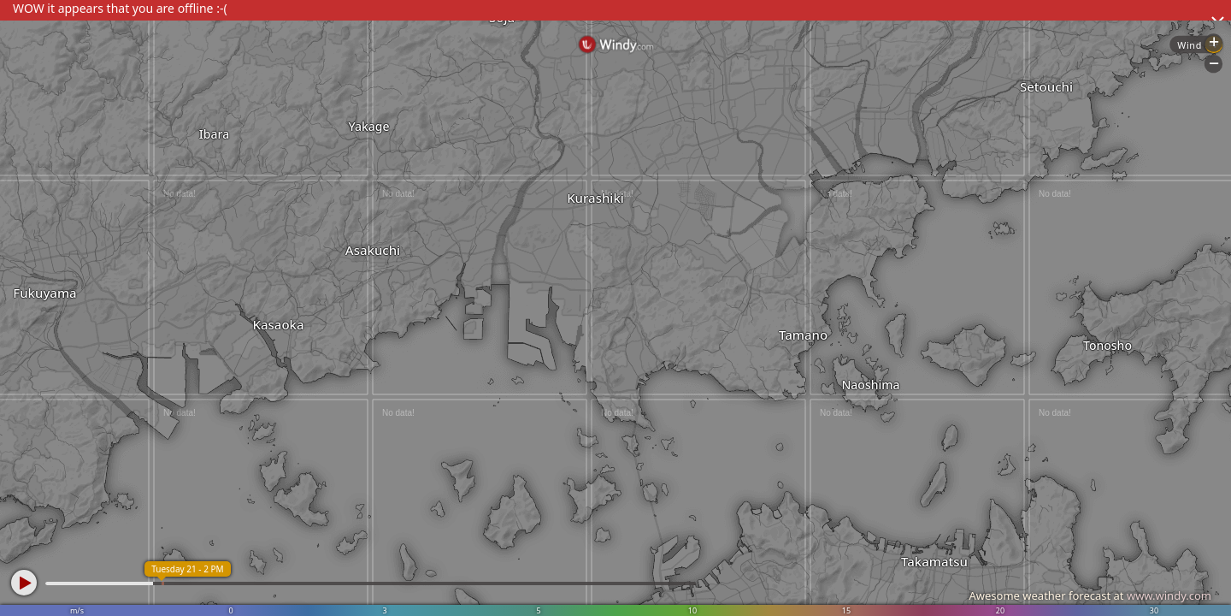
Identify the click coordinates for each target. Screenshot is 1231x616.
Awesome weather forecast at (1090, 595)
